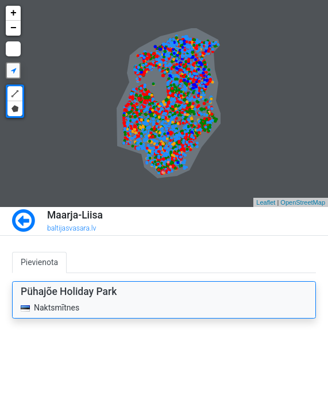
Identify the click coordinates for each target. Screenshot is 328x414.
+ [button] (13, 13)
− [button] (13, 28)
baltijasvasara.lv (72, 228)
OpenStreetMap (302, 202)
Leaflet (265, 202)
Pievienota (39, 262)
